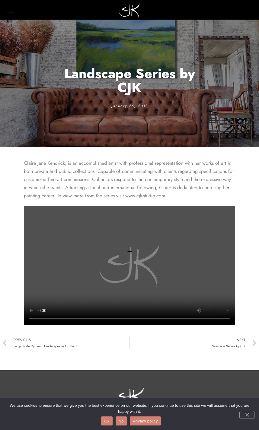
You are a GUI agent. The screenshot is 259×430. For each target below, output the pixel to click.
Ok (106, 421)
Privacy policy (145, 421)
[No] (246, 415)
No (121, 421)
